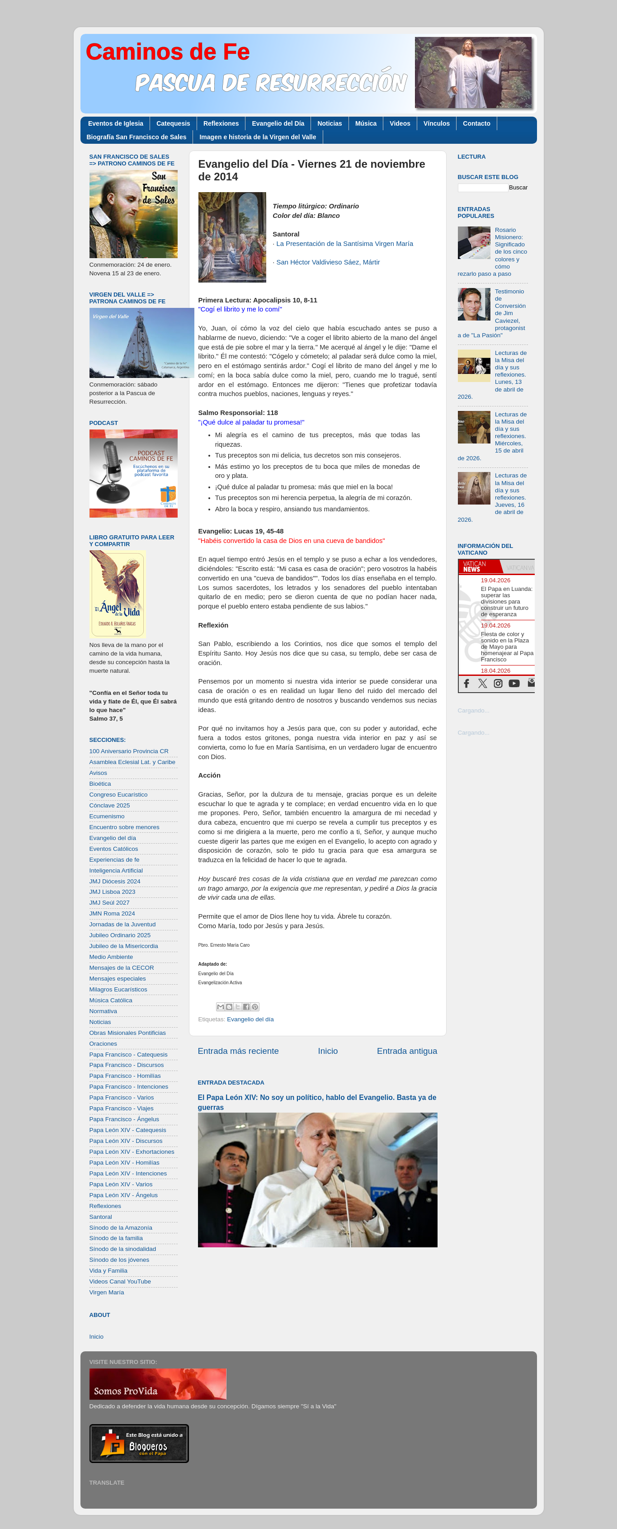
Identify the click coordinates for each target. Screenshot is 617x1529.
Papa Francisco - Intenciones (129, 1086)
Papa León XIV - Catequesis (127, 1130)
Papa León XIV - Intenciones (128, 1173)
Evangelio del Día (278, 123)
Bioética (100, 783)
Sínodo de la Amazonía (121, 1227)
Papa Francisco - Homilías (125, 1075)
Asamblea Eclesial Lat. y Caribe (132, 762)
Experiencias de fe (114, 859)
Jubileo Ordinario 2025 (120, 935)
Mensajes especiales (117, 978)
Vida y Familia (108, 1270)
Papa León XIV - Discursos (126, 1140)
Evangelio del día (250, 1019)
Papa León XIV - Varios (121, 1184)
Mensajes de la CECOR (121, 967)
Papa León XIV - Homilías (124, 1162)
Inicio (328, 1051)
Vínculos (437, 123)
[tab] (479, 566)
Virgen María (106, 1292)
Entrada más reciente (238, 1051)
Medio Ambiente (111, 956)
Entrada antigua (407, 1051)
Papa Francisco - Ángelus (124, 1119)
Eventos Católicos (113, 848)
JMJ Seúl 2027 (109, 902)
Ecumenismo (107, 816)
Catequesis (173, 123)
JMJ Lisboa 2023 (112, 891)
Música (366, 123)
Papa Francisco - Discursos (126, 1065)
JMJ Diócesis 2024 (115, 881)
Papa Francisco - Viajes (121, 1108)
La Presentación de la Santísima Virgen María (345, 243)
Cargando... (474, 710)
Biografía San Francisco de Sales (137, 137)
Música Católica (110, 1000)
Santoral (100, 1216)
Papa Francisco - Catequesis (128, 1054)
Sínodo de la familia (116, 1238)
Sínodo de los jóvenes (119, 1259)
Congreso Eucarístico (118, 794)
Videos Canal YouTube (120, 1281)
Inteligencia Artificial (116, 870)
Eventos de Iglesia (115, 123)
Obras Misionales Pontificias (127, 1032)
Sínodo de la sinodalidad (122, 1249)
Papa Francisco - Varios (121, 1097)
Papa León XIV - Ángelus (123, 1195)
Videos (400, 123)
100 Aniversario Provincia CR (129, 751)
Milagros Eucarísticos (118, 989)
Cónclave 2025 (109, 805)
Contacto (476, 123)
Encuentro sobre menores (124, 827)
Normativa (103, 1011)
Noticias (329, 123)
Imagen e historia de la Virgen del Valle (257, 137)
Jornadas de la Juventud (122, 924)
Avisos (98, 772)
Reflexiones (221, 123)
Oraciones (103, 1043)
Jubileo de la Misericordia (123, 946)
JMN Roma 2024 (112, 913)
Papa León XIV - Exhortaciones (131, 1151)
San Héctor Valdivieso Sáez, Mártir (328, 262)
